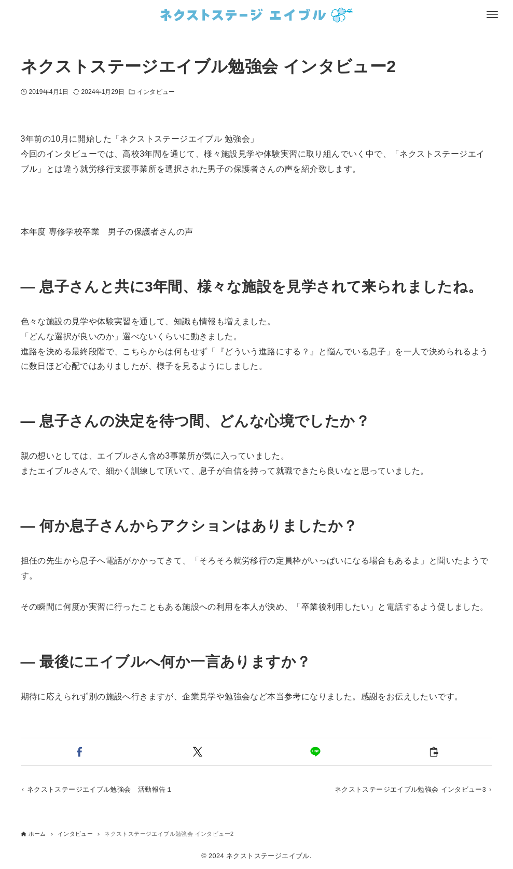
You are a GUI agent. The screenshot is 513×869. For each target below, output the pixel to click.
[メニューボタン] (492, 14)
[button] (79, 751)
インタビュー (156, 91)
